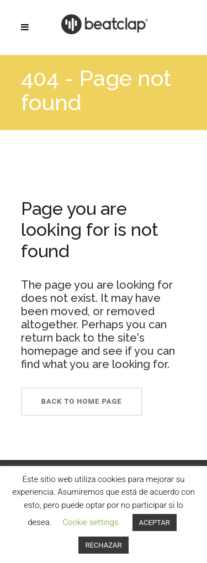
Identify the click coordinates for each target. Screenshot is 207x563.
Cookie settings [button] (90, 522)
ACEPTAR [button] (154, 522)
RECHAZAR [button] (103, 545)
